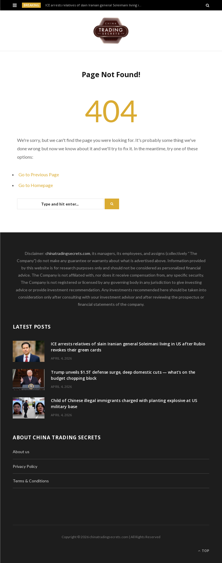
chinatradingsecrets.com (67, 253)
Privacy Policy (25, 466)
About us (21, 451)
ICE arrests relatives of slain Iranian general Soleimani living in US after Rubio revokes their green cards (95, 5)
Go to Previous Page (38, 174)
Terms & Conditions (31, 480)
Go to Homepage (35, 185)
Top (203, 550)
